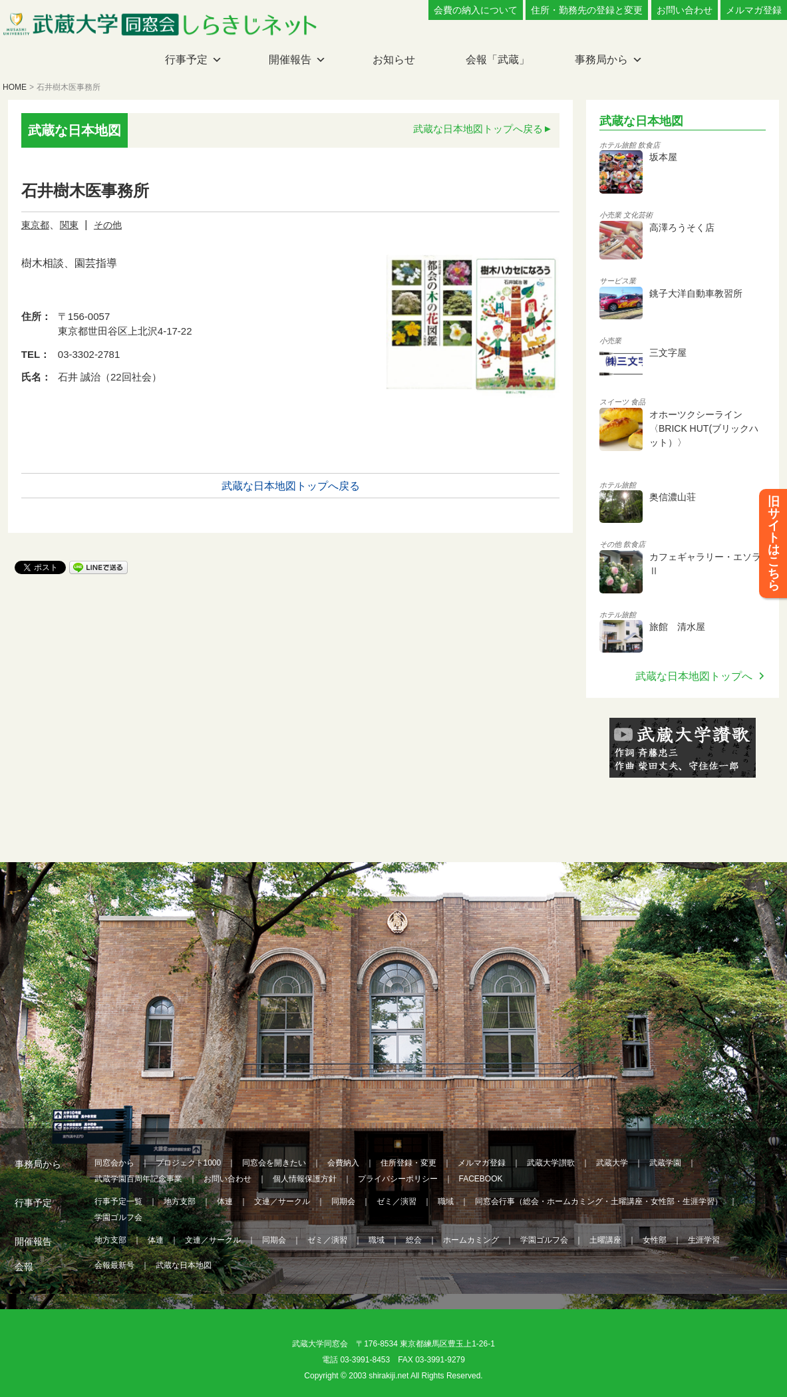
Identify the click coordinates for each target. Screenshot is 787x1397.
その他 (108, 225)
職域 (446, 1201)
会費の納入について (476, 10)
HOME (15, 87)
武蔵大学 (612, 1162)
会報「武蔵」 (498, 59)
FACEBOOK (481, 1178)
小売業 (610, 215)
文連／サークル (282, 1201)
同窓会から (114, 1162)
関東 (69, 225)
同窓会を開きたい (274, 1162)
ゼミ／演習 (396, 1201)
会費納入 (343, 1162)
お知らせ (394, 59)
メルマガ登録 (754, 10)
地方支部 (180, 1201)
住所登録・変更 (408, 1162)
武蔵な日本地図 (184, 1265)
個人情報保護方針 (305, 1178)
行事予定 (186, 59)
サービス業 (617, 281)
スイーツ (614, 402)
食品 (638, 402)
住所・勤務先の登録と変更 (587, 10)
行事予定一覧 (118, 1201)
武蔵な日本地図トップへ (693, 676)
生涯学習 (704, 1240)
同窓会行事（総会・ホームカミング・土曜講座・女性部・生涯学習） (598, 1201)
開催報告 (290, 59)
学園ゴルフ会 (118, 1217)
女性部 (655, 1240)
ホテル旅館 (617, 145)
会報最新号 (114, 1265)
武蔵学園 (665, 1162)
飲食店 (649, 145)
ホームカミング (471, 1240)
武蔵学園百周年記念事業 (138, 1178)
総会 (414, 1240)
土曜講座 (605, 1240)
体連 (225, 1201)
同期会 (343, 1201)
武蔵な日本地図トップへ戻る (478, 128)
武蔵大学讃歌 (551, 1162)
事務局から (601, 59)
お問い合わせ (684, 10)
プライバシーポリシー (398, 1178)
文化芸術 (638, 215)
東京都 (35, 225)
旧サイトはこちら (774, 543)
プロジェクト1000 (189, 1162)
